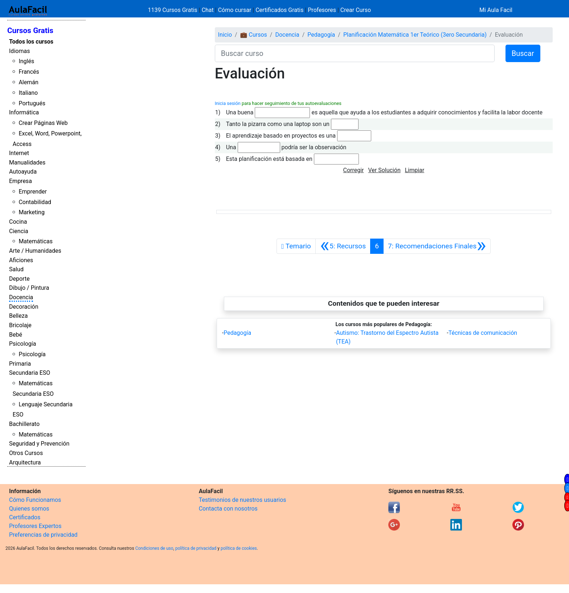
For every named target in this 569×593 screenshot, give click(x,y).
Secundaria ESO (29, 372)
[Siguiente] (437, 246)
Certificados (24, 517)
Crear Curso (355, 10)
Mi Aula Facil (495, 10)
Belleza (18, 315)
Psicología (22, 343)
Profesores (322, 10)
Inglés (26, 61)
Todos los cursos (31, 41)
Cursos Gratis (30, 30)
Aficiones (21, 260)
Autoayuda (23, 171)
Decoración (23, 306)
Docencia (21, 297)
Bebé (15, 334)
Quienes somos (29, 508)
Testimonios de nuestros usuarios (242, 499)
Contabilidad (35, 202)
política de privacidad (195, 548)
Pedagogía (321, 34)
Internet (19, 153)
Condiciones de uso (154, 548)
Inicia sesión (228, 103)
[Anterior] (343, 246)
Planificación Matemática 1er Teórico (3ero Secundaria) (415, 34)
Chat (208, 10)
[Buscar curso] (355, 53)
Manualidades (27, 162)
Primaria (20, 363)
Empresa (20, 181)
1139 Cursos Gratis (173, 10)
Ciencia (18, 231)
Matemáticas (36, 241)
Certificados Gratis (279, 10)
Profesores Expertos (35, 526)
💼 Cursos (253, 34)
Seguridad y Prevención (39, 443)
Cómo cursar (234, 10)
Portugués (32, 103)
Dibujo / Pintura (29, 287)
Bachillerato (24, 424)
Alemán (28, 82)
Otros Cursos (26, 453)
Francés (29, 71)
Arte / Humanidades (35, 250)
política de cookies (239, 548)
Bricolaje (20, 325)
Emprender (33, 191)
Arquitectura (25, 462)
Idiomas (19, 51)
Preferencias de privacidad (43, 534)
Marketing (31, 212)
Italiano (28, 92)
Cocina (18, 221)
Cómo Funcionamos (35, 499)
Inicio (225, 34)
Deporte (19, 278)
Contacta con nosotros (228, 508)
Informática (24, 112)
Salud (16, 269)
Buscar (523, 53)
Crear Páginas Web (43, 122)
